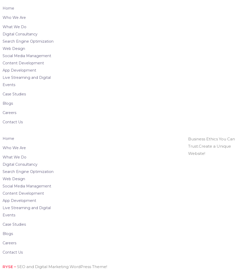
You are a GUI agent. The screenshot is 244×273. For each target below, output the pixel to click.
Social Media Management (27, 56)
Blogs (8, 103)
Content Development (23, 63)
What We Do (14, 27)
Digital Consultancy (20, 34)
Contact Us (13, 122)
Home (8, 8)
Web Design (14, 48)
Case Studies (14, 94)
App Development (19, 70)
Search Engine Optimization (28, 41)
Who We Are (14, 17)
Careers (9, 112)
